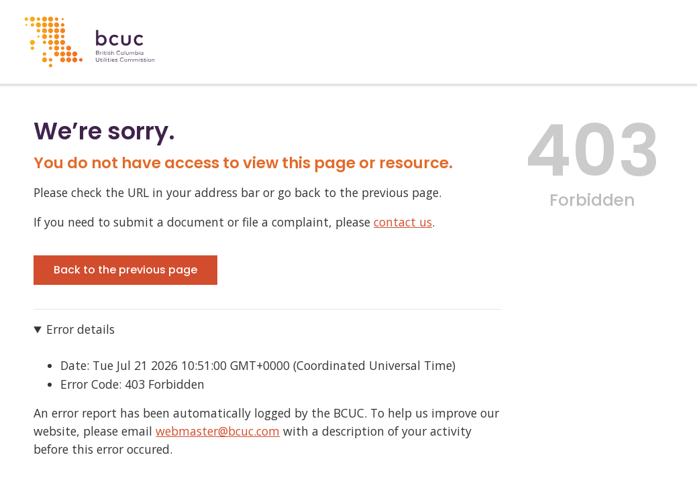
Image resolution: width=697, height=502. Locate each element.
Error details (80, 329)
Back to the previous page (125, 269)
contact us (403, 222)
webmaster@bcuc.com (218, 431)
